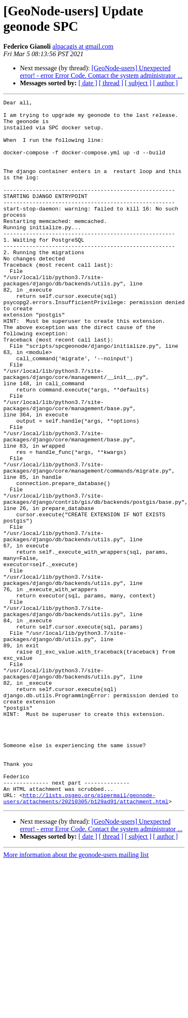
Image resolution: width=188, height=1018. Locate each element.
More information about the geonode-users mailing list (76, 995)
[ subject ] (138, 83)
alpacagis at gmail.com (82, 46)
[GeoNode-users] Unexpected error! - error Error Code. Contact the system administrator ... (101, 71)
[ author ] (165, 83)
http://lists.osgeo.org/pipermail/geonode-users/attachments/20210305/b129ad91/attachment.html (85, 938)
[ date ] (87, 83)
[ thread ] (111, 83)
